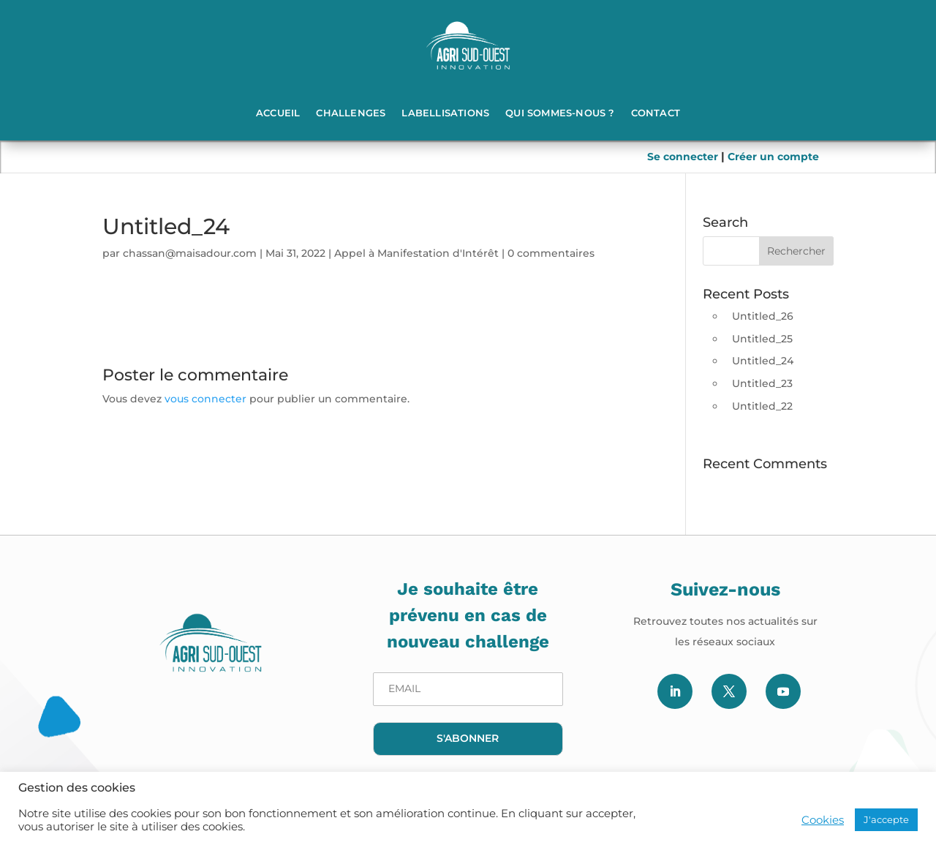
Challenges (350, 113)
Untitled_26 (762, 316)
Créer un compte (773, 156)
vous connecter (205, 398)
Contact (655, 113)
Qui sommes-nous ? (559, 113)
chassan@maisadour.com (190, 253)
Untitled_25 (762, 338)
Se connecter (684, 156)
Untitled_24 (762, 360)
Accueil (278, 113)
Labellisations (445, 113)
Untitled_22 (762, 406)
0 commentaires (551, 253)
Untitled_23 (762, 383)
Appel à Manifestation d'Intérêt (416, 253)
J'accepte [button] (886, 819)
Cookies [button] (822, 820)
